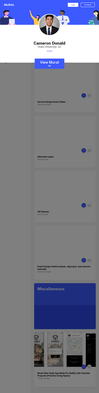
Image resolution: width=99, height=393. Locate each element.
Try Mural (87, 5)
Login (73, 5)
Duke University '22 (49, 47)
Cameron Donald (49, 42)
